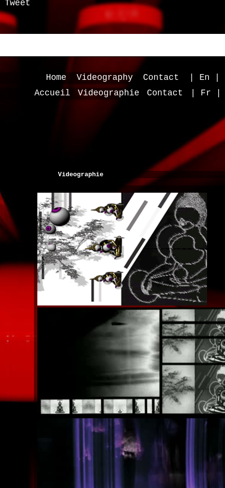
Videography (105, 77)
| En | (204, 77)
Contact (161, 77)
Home (56, 77)
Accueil (52, 93)
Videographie (109, 93)
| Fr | (206, 93)
